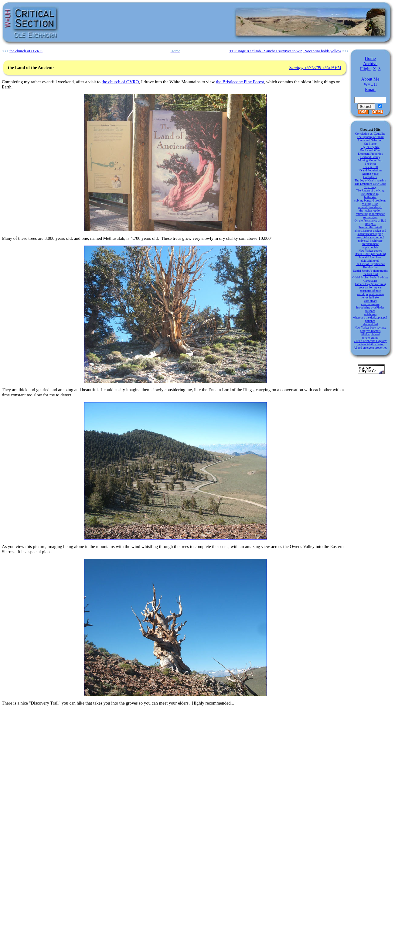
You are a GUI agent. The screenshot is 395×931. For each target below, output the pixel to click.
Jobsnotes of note (370, 290)
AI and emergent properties (370, 347)
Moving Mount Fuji (370, 160)
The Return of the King (370, 190)
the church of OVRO (120, 81)
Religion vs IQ (370, 193)
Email (370, 89)
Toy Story (370, 187)
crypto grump (370, 337)
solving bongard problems (370, 200)
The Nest (370, 163)
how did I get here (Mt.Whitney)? (370, 259)
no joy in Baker (370, 297)
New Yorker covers (370, 250)
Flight (365, 68)
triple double (370, 247)
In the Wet (370, 197)
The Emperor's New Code (370, 183)
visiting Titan (370, 203)
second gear (370, 217)
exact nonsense (370, 304)
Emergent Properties (370, 153)
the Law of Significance (370, 264)
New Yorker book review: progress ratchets (370, 329)
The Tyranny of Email (370, 137)
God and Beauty (370, 157)
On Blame (370, 143)
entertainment (370, 244)
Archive (370, 63)
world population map (370, 294)
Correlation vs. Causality (370, 133)
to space (370, 310)
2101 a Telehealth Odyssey (370, 341)
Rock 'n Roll (370, 167)
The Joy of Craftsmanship (370, 180)
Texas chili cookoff (370, 227)
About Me (370, 79)
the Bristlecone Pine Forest (240, 81)
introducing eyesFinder (370, 307)
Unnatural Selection (370, 140)
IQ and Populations (370, 170)
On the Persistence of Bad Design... (370, 222)
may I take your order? (370, 237)
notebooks (370, 314)
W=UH (370, 84)
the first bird (370, 274)
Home (370, 58)
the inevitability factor (370, 344)
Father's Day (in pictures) (370, 284)
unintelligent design (370, 207)
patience (370, 320)
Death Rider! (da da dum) (370, 254)
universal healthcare (370, 240)
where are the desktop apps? (370, 317)
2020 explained (370, 334)
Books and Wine (370, 150)
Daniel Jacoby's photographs (370, 270)
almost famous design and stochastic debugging (370, 232)
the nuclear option (370, 210)
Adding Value (370, 173)
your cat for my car (370, 287)
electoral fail (370, 324)
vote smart (370, 300)
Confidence (370, 177)
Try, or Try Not (370, 147)
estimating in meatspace (370, 214)
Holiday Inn (370, 267)
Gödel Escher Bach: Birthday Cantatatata (370, 279)
